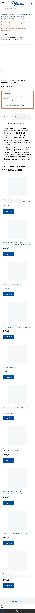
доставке (16, 105)
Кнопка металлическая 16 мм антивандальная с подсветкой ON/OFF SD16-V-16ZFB (17, 576)
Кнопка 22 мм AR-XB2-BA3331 (12, 284)
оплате (23, 105)
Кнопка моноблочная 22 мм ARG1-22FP (15, 408)
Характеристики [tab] (20, 117)
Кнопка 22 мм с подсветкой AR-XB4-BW (15, 533)
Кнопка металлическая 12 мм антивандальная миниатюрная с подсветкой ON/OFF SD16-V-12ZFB (17, 327)
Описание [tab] (7, 117)
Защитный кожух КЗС (9, 367)
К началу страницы (17, 601)
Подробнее (8, 211)
